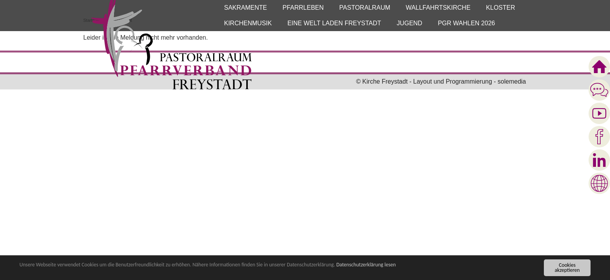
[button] (245, 8)
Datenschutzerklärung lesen (366, 265)
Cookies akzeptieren (567, 268)
